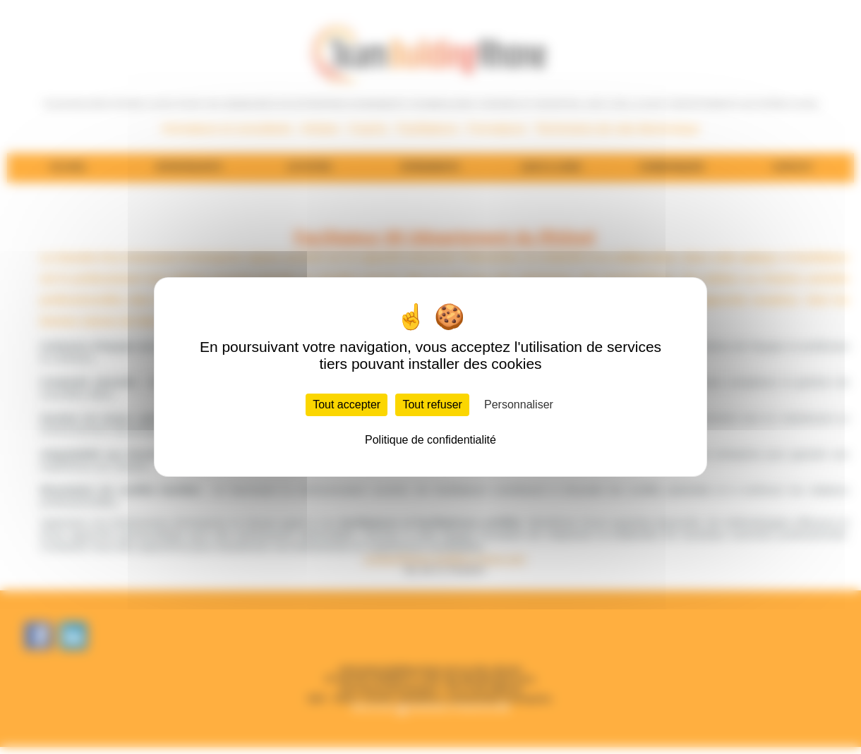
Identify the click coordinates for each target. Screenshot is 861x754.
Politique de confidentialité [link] (430, 440)
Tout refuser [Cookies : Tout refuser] (432, 405)
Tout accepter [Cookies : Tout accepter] (346, 405)
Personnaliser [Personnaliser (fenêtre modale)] (518, 405)
